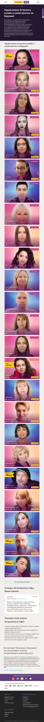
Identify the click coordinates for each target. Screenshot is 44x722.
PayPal (6, 717)
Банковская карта (9, 714)
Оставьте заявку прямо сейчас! (13, 671)
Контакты (25, 702)
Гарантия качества (9, 704)
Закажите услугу (9, 700)
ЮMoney (7, 715)
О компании (26, 700)
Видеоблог (25, 698)
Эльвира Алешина (21, 600)
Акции (6, 702)
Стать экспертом (27, 704)
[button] (39, 605)
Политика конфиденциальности (31, 708)
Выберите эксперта (9, 698)
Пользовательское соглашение (31, 706)
